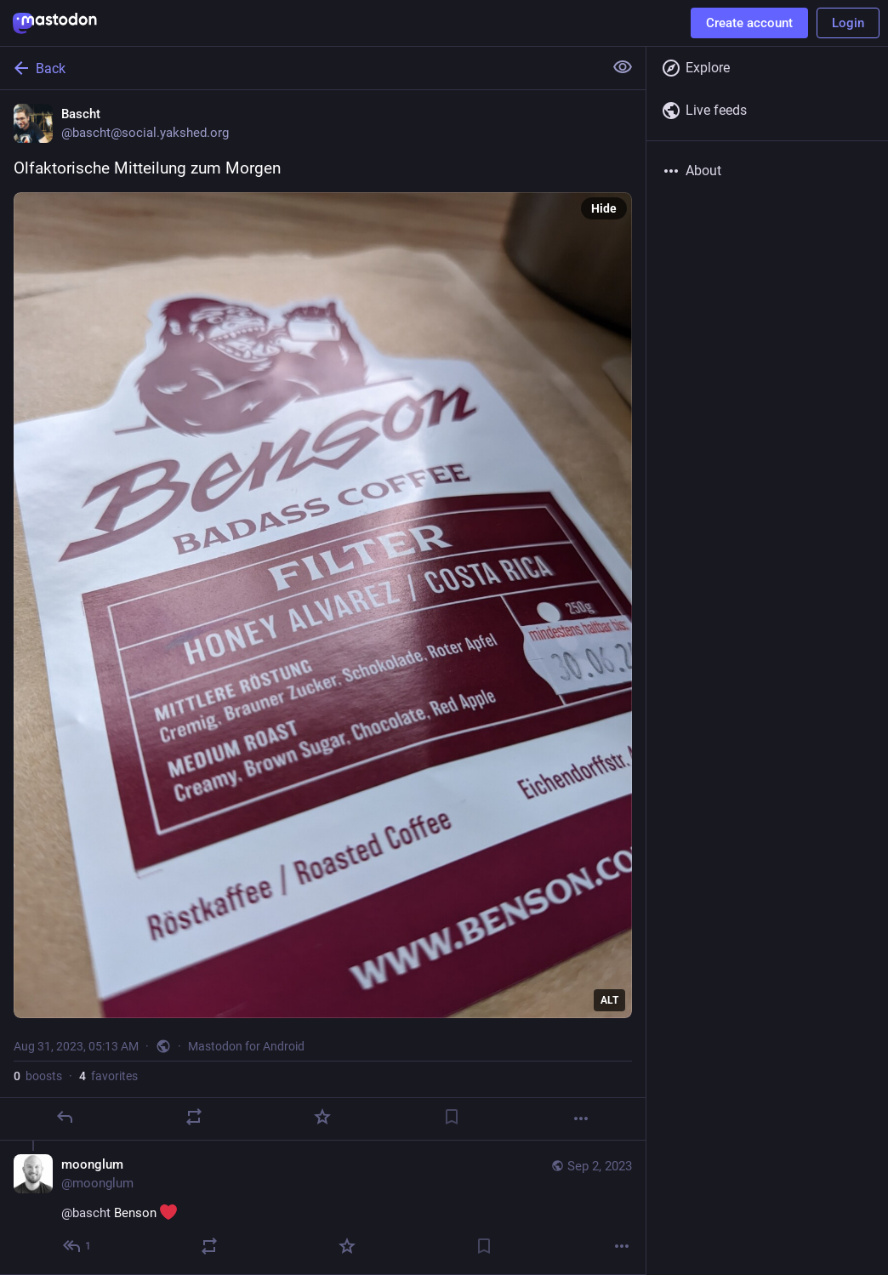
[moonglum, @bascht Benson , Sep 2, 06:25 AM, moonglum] (323, 1207)
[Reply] (64, 1117)
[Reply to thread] (77, 1246)
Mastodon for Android (246, 1046)
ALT (609, 1000)
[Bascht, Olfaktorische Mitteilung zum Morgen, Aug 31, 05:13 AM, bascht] (323, 615)
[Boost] (194, 1117)
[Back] (300, 68)
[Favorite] (322, 1117)
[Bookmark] (451, 1117)
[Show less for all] (623, 67)
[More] (581, 1118)
